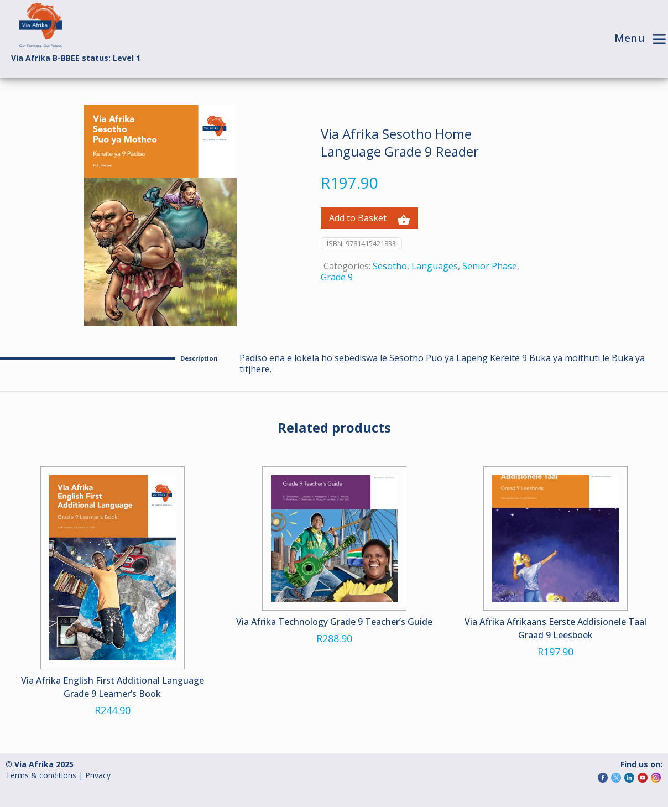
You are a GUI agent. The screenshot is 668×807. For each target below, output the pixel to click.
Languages (434, 266)
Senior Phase (489, 266)
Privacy (98, 775)
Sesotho (390, 266)
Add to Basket (369, 218)
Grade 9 (337, 277)
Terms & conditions (41, 775)
